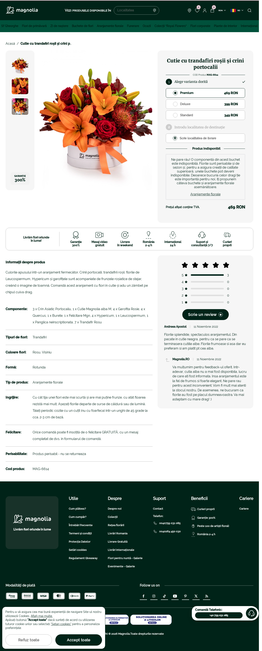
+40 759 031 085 (219, 615)
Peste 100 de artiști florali (210, 526)
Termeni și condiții (80, 533)
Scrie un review (205, 314)
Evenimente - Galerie (121, 566)
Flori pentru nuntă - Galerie (125, 558)
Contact (158, 508)
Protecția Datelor (79, 541)
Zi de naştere (59, 26)
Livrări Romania (117, 533)
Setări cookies (78, 549)
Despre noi (114, 508)
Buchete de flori (82, 26)
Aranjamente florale (110, 26)
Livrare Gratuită (117, 541)
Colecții (112, 516)
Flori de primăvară (34, 26)
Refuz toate (28, 640)
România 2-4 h (203, 534)
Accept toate (78, 640)
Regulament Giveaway (83, 558)
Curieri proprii (203, 509)
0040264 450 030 (167, 531)
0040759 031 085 (166, 523)
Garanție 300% (203, 518)
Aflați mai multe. (42, 616)
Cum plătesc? (77, 508)
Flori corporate (200, 26)
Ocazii (147, 26)
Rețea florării (116, 525)
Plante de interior (225, 26)
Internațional (249, 26)
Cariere (244, 508)
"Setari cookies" (61, 624)
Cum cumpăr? (77, 516)
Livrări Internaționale (121, 549)
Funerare (133, 26)
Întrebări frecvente (80, 525)
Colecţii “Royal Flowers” (170, 26)
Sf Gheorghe (9, 26)
